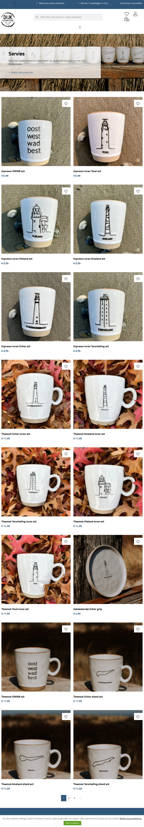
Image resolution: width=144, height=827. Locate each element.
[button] (14, 3)
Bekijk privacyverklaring (130, 818)
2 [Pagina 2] (69, 798)
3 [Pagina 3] (74, 798)
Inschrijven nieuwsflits (131, 3)
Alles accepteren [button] (72, 822)
